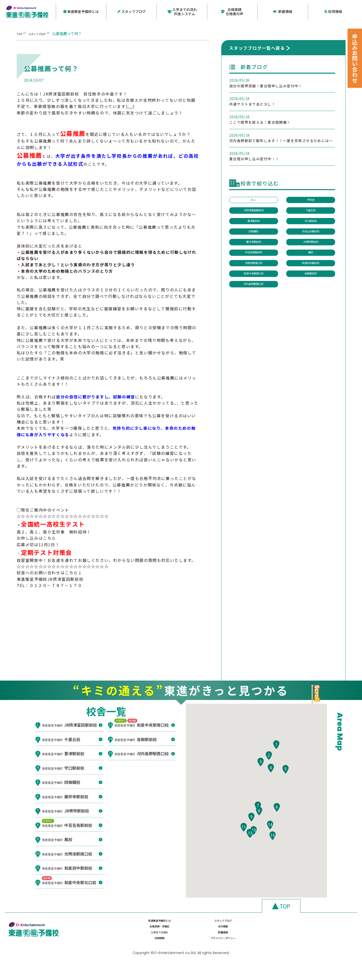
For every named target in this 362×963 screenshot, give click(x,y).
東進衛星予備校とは (81, 11)
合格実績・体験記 (260, 924)
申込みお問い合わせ (355, 58)
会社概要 (312, 924)
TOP (20, 32)
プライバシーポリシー (312, 934)
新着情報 (283, 11)
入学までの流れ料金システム (182, 11)
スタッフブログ (131, 11)
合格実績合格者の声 (232, 11)
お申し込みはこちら (36, 537)
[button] (276, 754)
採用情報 (333, 11)
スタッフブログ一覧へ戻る (257, 47)
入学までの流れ (154, 934)
